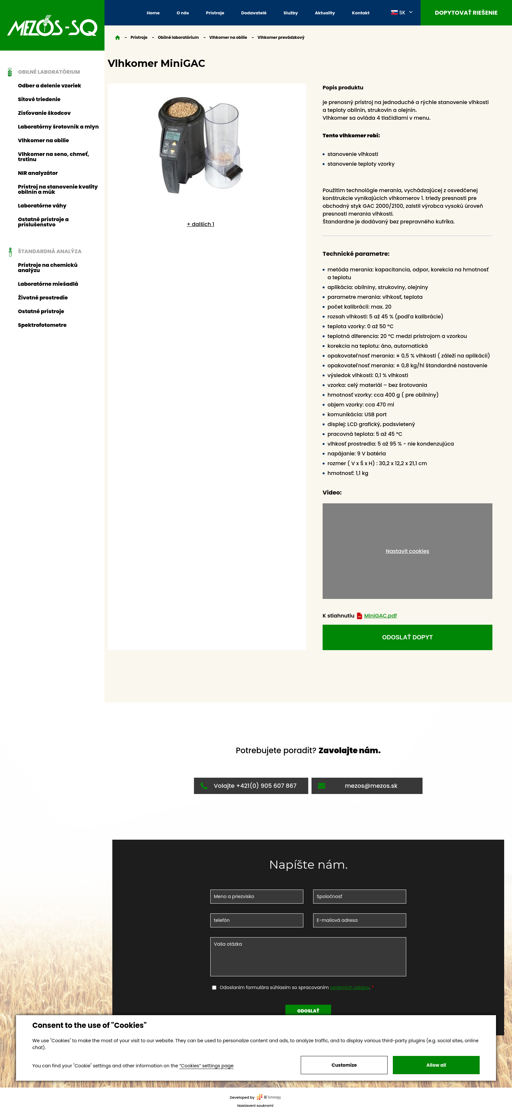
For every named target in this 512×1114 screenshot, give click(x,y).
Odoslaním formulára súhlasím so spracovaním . (296, 987)
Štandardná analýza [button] (43, 251)
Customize (344, 1065)
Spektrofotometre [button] (42, 325)
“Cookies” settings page (206, 1065)
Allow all (436, 1065)
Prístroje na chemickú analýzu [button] (47, 267)
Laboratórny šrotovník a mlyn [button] (58, 126)
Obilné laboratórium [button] (42, 72)
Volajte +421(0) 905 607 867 (248, 786)
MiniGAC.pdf (376, 615)
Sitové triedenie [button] (39, 99)
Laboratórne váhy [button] (42, 205)
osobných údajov (350, 987)
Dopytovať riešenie (466, 12)
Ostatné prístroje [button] (41, 311)
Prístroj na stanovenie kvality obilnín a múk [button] (58, 189)
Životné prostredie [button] (43, 297)
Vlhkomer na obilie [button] (43, 140)
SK (398, 12)
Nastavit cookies (407, 551)
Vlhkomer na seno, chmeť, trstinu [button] (53, 156)
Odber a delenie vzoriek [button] (49, 85)
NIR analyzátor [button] (38, 173)
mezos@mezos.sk (357, 786)
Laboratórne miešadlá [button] (48, 284)
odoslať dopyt (407, 637)
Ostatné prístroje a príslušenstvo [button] (43, 222)
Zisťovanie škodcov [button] (44, 113)
